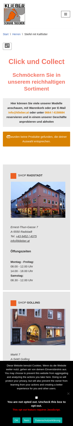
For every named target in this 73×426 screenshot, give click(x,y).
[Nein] (68, 393)
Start (6, 34)
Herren (16, 34)
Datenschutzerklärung (47, 420)
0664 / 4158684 (55, 112)
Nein (27, 420)
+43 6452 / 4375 (26, 236)
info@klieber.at (18, 112)
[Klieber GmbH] (14, 14)
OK (16, 420)
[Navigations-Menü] (65, 14)
